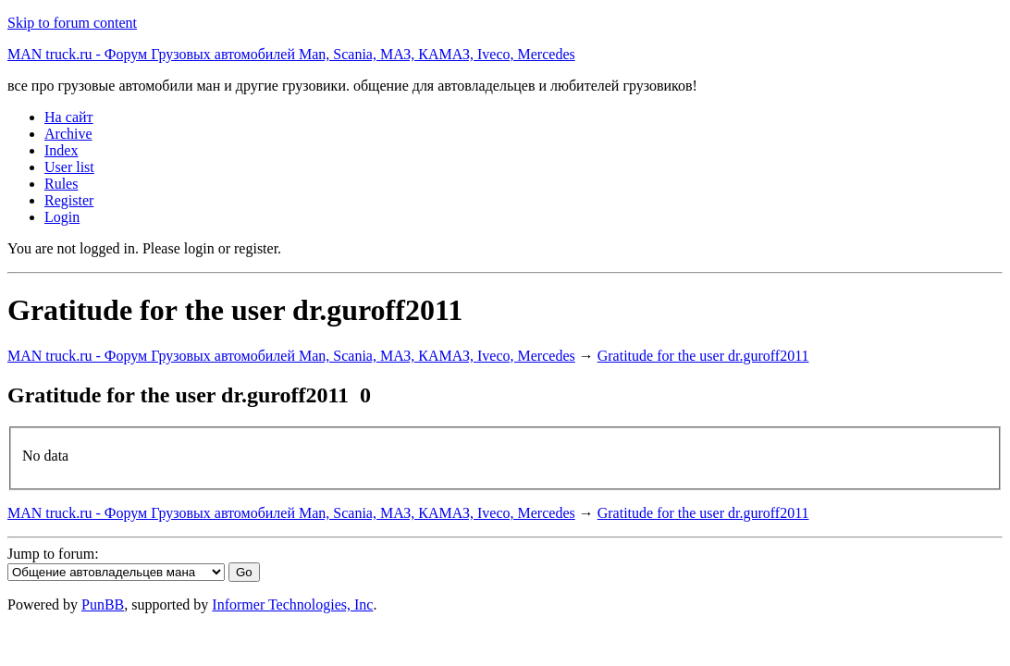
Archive (68, 134)
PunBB (102, 604)
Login (62, 217)
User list (69, 167)
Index (61, 150)
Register (68, 200)
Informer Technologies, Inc (292, 604)
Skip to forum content (72, 23)
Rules (61, 183)
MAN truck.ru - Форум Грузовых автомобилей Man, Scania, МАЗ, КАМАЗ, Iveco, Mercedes (291, 54)
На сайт (68, 117)
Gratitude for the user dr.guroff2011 (703, 356)
